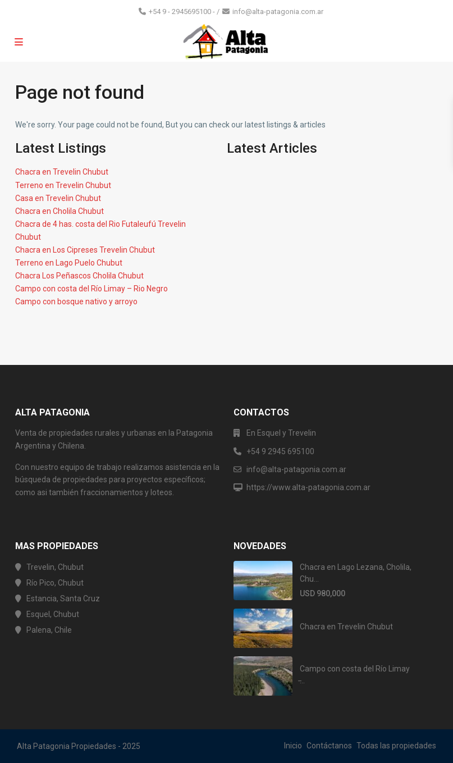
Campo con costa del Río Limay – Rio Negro (91, 288)
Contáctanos (329, 745)
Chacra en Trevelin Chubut (61, 171)
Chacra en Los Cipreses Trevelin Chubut (85, 249)
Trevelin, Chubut (55, 567)
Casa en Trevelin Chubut (58, 198)
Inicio (293, 745)
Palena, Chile (49, 629)
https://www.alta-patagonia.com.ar (308, 487)
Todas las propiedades (396, 745)
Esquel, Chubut (52, 614)
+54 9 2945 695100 (280, 451)
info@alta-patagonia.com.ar (277, 11)
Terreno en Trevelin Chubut (63, 185)
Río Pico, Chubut (55, 582)
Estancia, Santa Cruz (63, 598)
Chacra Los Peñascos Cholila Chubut (79, 275)
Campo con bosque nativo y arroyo (76, 301)
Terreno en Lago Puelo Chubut (68, 262)
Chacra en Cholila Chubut (59, 211)
